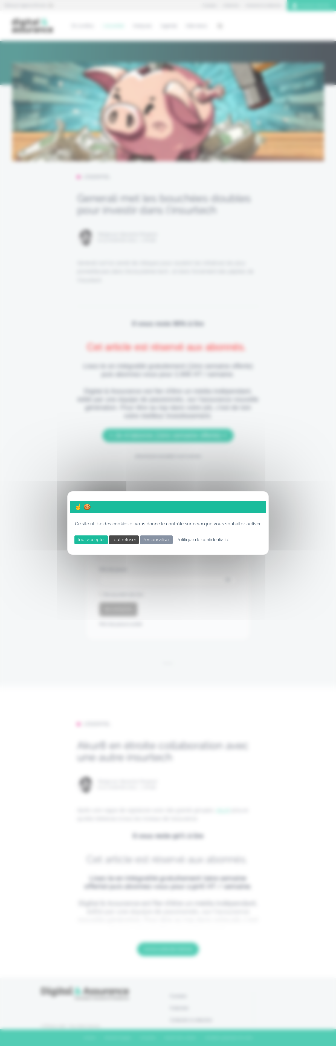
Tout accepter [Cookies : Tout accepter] (91, 539)
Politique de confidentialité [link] (202, 539)
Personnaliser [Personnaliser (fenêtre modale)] (156, 539)
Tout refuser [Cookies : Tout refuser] (124, 539)
